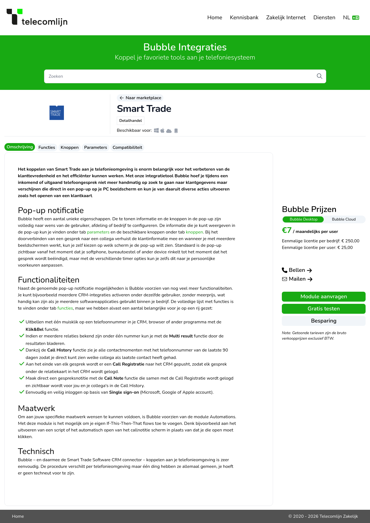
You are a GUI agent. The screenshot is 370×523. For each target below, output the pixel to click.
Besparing (323, 320)
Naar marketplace (140, 98)
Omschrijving (20, 147)
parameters (98, 232)
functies (65, 308)
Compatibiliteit (127, 147)
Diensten (324, 17)
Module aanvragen (323, 296)
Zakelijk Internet (286, 17)
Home (214, 17)
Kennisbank (244, 17)
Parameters (95, 147)
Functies (46, 147)
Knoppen (70, 147)
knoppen (194, 232)
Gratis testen (324, 308)
